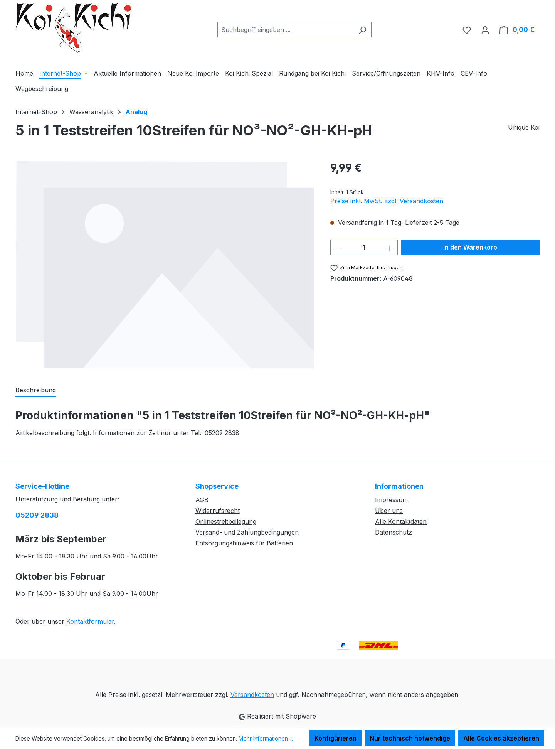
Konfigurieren (335, 738)
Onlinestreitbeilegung (225, 521)
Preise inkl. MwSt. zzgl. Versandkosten (386, 201)
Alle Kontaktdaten (401, 521)
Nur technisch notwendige (410, 738)
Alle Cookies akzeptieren (501, 738)
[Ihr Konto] (485, 29)
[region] (165, 264)
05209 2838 (37, 515)
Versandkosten (252, 694)
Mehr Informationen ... (266, 738)
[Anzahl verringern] (338, 247)
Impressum (391, 500)
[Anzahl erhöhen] (390, 247)
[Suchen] (362, 29)
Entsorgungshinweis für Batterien (244, 543)
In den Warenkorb (470, 247)
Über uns (389, 511)
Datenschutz (393, 532)
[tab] (35, 390)
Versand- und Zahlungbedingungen (247, 532)
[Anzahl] (364, 247)
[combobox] (285, 29)
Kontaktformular (90, 621)
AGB (202, 500)
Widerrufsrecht (217, 511)
